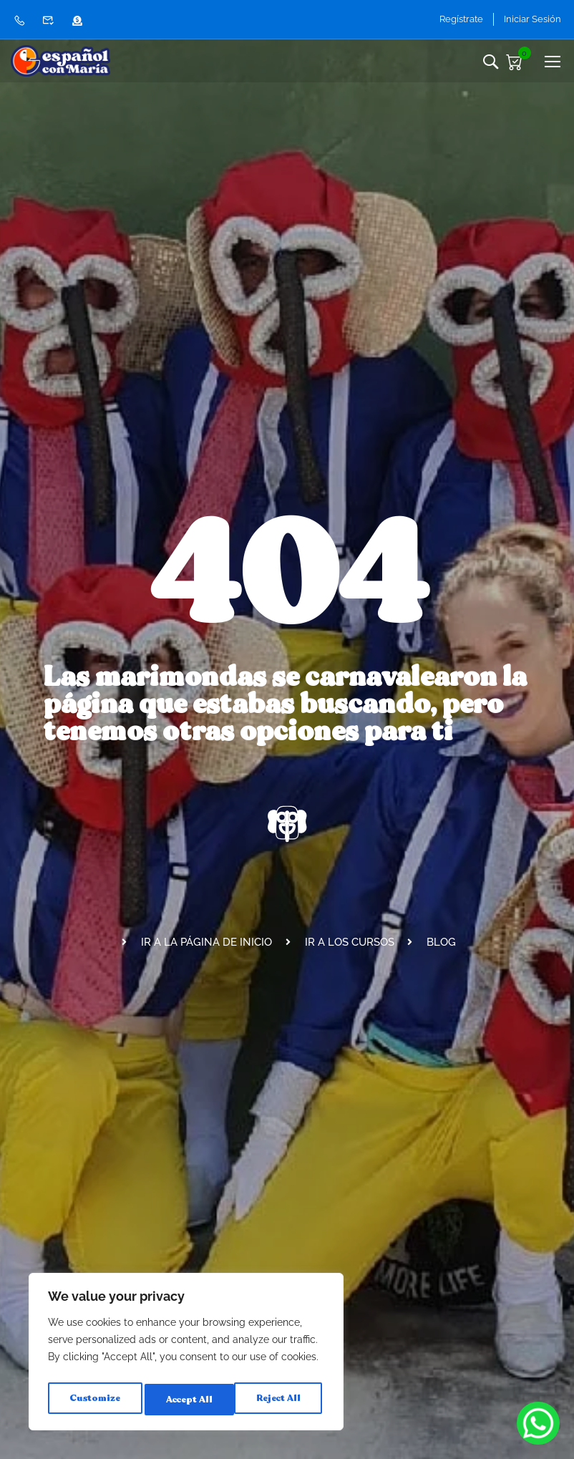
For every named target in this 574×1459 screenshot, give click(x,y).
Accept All (279, 1399)
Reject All (187, 1399)
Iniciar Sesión (532, 19)
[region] (186, 1355)
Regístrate (453, 19)
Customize (93, 1399)
